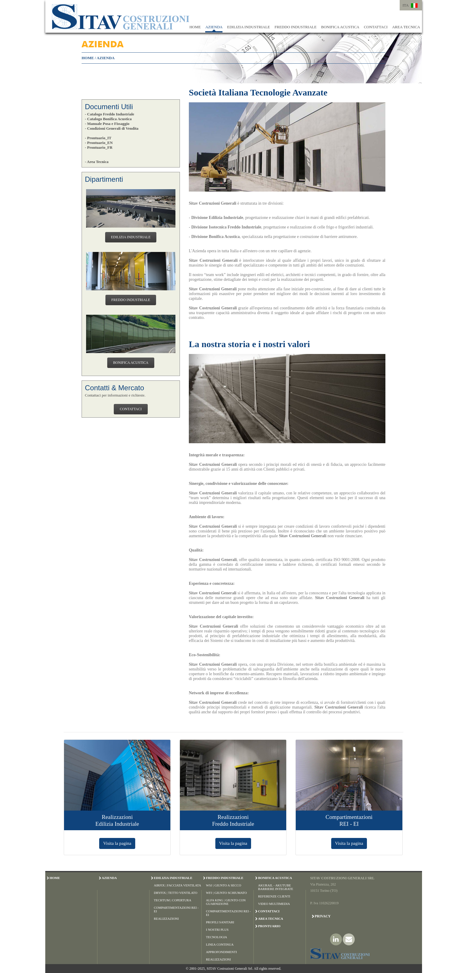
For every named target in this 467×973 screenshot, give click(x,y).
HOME (195, 27)
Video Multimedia (274, 903)
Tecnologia (216, 937)
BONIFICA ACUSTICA (340, 27)
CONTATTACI (376, 27)
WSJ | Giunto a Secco (223, 885)
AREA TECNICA (406, 27)
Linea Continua (220, 944)
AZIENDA (213, 27)
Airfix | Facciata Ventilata (177, 885)
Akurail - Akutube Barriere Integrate (275, 887)
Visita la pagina (117, 843)
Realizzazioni (166, 918)
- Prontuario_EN (99, 142)
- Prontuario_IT (98, 138)
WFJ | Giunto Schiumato (226, 892)
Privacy (323, 916)
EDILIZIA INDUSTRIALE (248, 27)
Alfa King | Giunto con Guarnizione (226, 901)
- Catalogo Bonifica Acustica (108, 119)
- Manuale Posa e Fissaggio (107, 123)
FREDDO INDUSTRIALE (296, 27)
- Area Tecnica (96, 161)
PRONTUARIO (269, 926)
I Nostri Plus (217, 929)
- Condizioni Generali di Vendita (111, 128)
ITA (406, 5)
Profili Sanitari (220, 922)
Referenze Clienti (274, 896)
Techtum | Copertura (173, 900)
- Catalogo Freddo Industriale (109, 114)
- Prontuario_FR (99, 147)
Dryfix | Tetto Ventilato (175, 892)
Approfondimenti (221, 952)
